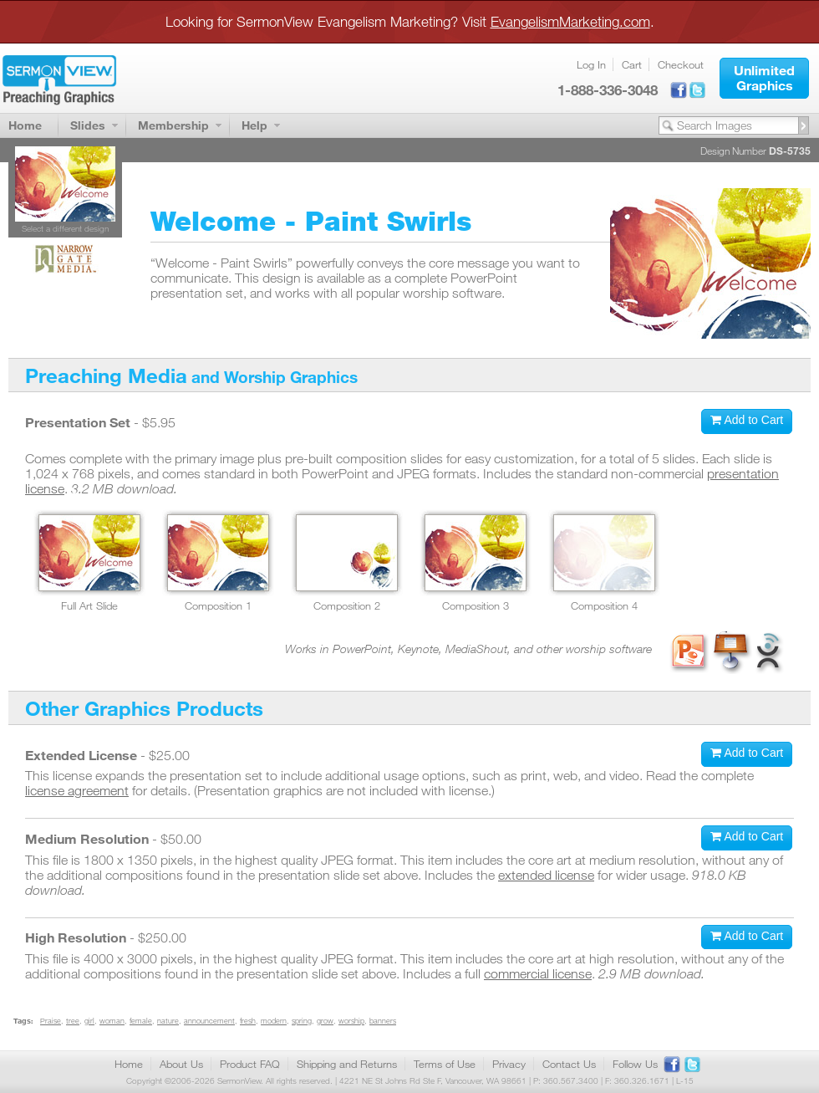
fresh (248, 1020)
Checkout (681, 64)
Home (25, 125)
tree (72, 1020)
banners (382, 1020)
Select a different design (65, 228)
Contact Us (569, 1063)
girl (89, 1020)
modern (274, 1020)
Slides (87, 125)
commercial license (538, 973)
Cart (632, 64)
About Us (181, 1063)
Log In (591, 64)
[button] (764, 78)
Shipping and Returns (347, 1063)
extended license (546, 874)
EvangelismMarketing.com (570, 21)
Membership (173, 125)
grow (325, 1020)
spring (302, 1020)
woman (112, 1020)
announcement (209, 1020)
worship (351, 1020)
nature (168, 1020)
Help (254, 125)
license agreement (77, 790)
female (141, 1020)
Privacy (509, 1063)
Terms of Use (445, 1063)
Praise (50, 1020)
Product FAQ (250, 1063)
